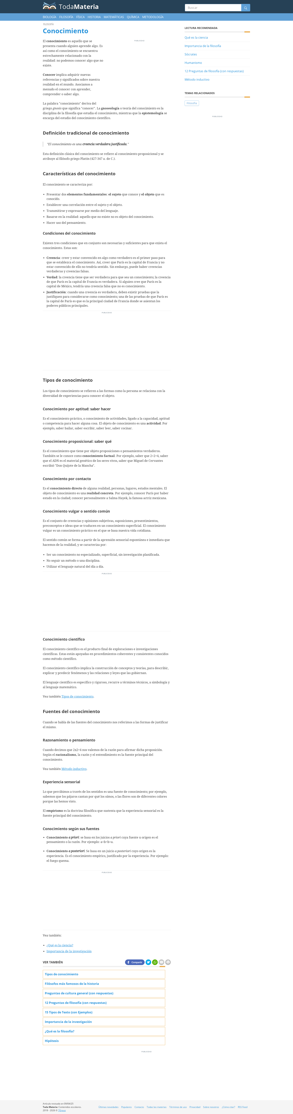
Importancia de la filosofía (203, 46)
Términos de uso (178, 1107)
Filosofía (66, 17)
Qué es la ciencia (196, 37)
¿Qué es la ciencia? (60, 945)
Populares (126, 1107)
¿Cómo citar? (228, 1107)
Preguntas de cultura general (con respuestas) (79, 993)
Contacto (139, 1107)
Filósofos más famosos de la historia (72, 984)
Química (133, 17)
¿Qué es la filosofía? (59, 1031)
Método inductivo (74, 769)
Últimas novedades (108, 1107)
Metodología (153, 17)
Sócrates (191, 54)
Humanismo (193, 63)
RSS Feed (242, 1107)
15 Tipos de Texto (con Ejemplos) (68, 1012)
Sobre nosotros (211, 1107)
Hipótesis (52, 1041)
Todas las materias (156, 1107)
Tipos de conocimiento (77, 696)
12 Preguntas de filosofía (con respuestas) (214, 71)
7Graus (62, 1110)
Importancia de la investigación (69, 951)
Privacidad (194, 1107)
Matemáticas (114, 17)
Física (80, 17)
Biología (49, 17)
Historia (94, 17)
